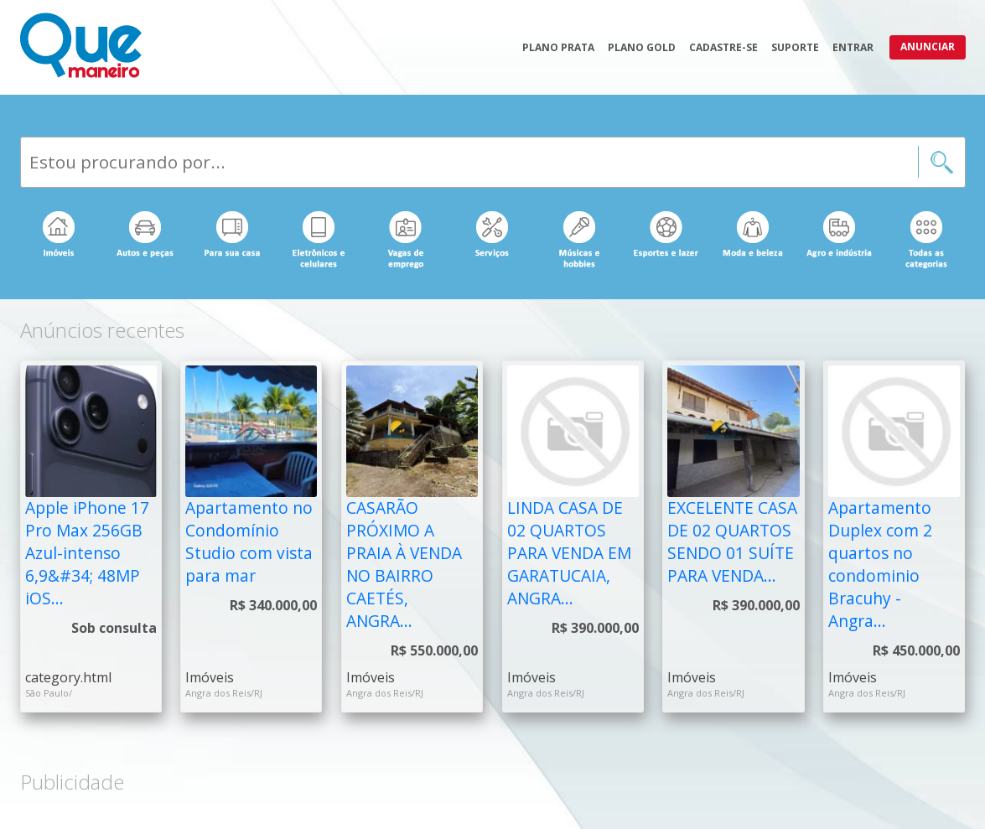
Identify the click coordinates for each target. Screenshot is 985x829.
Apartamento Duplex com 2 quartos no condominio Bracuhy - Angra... (880, 563)
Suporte (795, 47)
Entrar (853, 47)
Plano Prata (558, 47)
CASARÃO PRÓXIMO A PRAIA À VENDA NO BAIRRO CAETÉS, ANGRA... (404, 563)
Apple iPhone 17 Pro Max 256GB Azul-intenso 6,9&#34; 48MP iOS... (87, 552)
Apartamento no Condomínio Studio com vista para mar (249, 541)
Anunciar (927, 46)
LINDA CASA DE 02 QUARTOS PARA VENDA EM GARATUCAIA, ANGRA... (569, 552)
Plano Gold (642, 47)
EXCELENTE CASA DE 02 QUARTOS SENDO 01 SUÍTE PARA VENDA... (732, 541)
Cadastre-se (723, 47)
